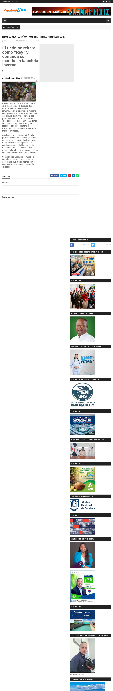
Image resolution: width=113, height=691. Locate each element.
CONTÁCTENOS (15, 2)
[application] (19, 92)
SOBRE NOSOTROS (6, 2)
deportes (41, 41)
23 (35, 78)
